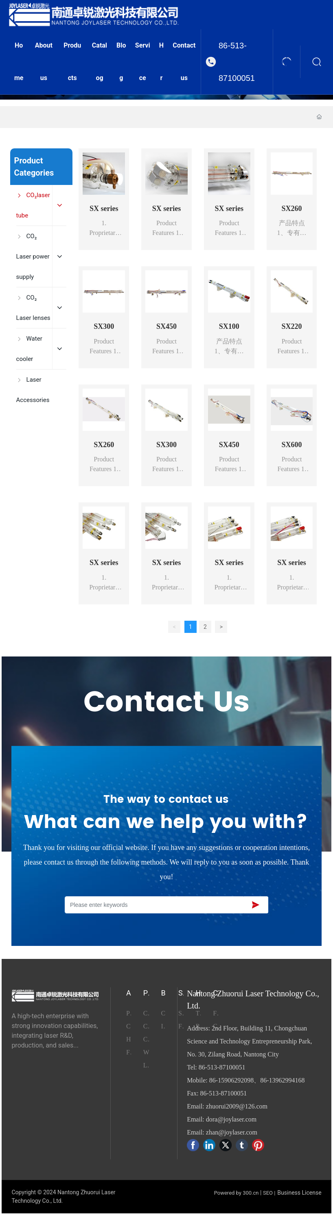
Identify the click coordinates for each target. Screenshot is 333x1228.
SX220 (292, 326)
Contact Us (166, 703)
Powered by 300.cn (236, 1193)
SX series (104, 208)
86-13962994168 (282, 1080)
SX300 (104, 326)
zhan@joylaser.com (231, 1132)
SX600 (292, 445)
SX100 (229, 326)
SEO (268, 1193)
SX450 (166, 326)
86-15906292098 (231, 1080)
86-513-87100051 (237, 62)
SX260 (292, 208)
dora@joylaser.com (231, 1119)
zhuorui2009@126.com (236, 1106)
